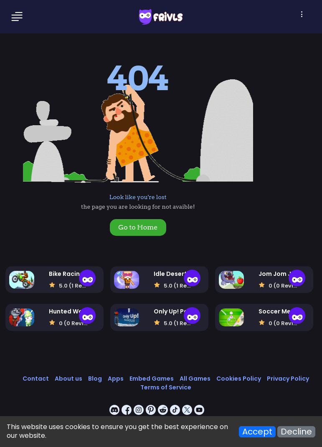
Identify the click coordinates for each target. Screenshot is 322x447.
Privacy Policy (288, 378)
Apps (116, 378)
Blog (95, 378)
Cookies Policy (238, 378)
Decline (296, 431)
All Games (195, 378)
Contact (36, 378)
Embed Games (151, 378)
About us (68, 378)
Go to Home (137, 227)
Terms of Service (165, 387)
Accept (257, 431)
